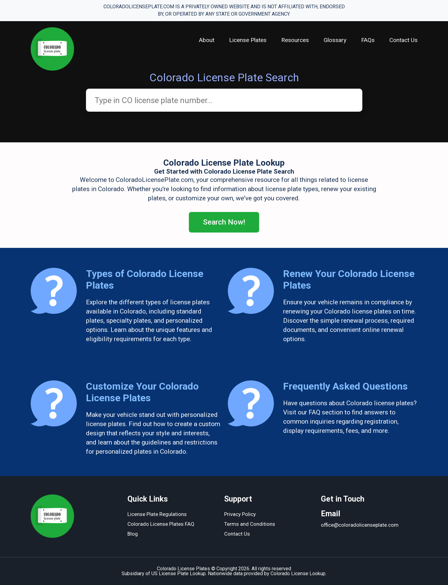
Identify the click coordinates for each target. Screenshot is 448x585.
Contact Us (403, 40)
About (206, 40)
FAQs (368, 40)
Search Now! (224, 222)
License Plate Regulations (157, 514)
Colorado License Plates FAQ (160, 524)
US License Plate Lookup (178, 573)
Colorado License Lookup (298, 573)
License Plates (248, 40)
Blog (132, 534)
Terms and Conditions (249, 524)
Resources (295, 40)
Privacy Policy (240, 514)
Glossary (335, 40)
